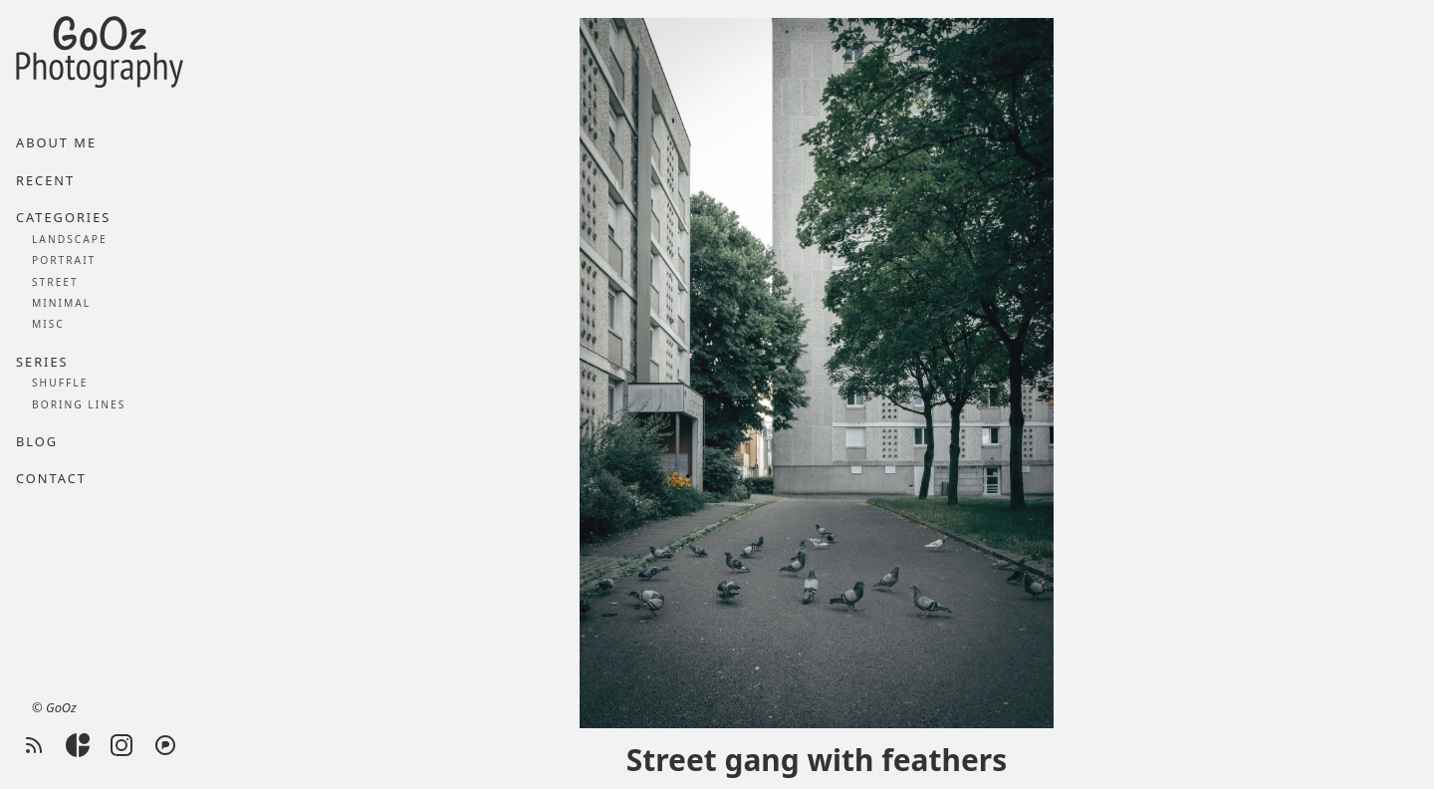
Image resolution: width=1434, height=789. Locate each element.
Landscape (70, 239)
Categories (63, 217)
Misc (48, 324)
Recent (45, 180)
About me (56, 142)
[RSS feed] (34, 745)
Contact (51, 478)
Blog (37, 441)
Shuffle (60, 383)
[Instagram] (121, 745)
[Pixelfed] (165, 745)
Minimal (61, 303)
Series (42, 362)
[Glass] (78, 745)
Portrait (64, 260)
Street (55, 282)
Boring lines (78, 404)
